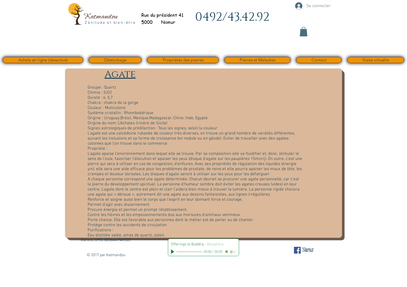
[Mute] (227, 251)
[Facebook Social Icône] (297, 250)
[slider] (233, 251)
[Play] (173, 251)
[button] (304, 31)
